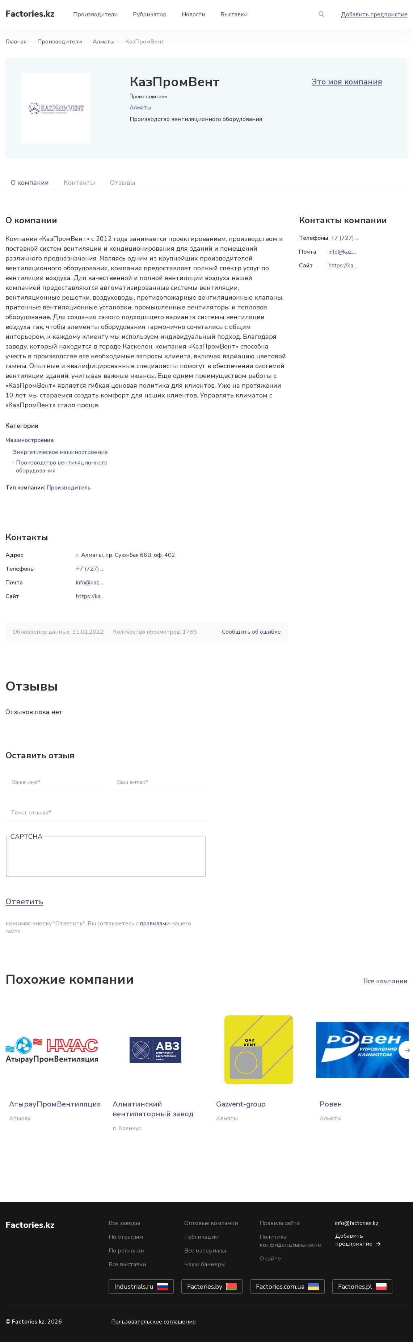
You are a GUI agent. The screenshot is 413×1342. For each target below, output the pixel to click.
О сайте (270, 1259)
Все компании (385, 981)
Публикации (201, 1237)
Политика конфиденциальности (290, 1241)
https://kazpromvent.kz (105, 596)
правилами (155, 924)
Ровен (331, 1104)
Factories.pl (355, 1286)
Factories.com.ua (280, 1286)
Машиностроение (29, 440)
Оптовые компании (211, 1223)
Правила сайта (280, 1223)
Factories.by (204, 1286)
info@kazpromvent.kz (103, 583)
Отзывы (122, 182)
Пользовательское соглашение (153, 1322)
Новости (193, 14)
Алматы (103, 42)
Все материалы (205, 1251)
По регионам (126, 1251)
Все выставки (127, 1264)
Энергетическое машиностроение (60, 452)
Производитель (69, 488)
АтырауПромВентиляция (55, 1104)
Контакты (79, 182)
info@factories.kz (357, 1223)
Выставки (234, 14)
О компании (30, 182)
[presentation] (65, 857)
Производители (95, 14)
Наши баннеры (205, 1264)
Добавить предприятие (374, 14)
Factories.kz (30, 14)
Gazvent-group (241, 1104)
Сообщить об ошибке (251, 632)
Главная (15, 42)
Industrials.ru (133, 1286)
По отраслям (126, 1237)
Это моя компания (347, 81)
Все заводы (124, 1223)
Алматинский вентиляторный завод (153, 1109)
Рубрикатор (150, 14)
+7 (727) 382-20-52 (103, 569)
